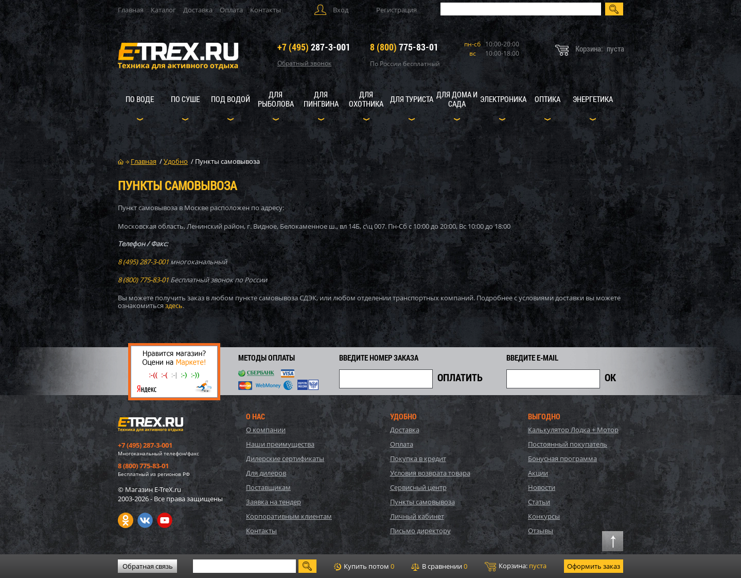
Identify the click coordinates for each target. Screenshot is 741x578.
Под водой (230, 99)
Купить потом (364, 566)
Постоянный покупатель (567, 444)
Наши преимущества (280, 444)
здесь (174, 305)
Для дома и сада (457, 99)
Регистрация (396, 9)
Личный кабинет (417, 516)
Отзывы (540, 530)
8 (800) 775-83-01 (143, 279)
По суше (185, 99)
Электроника (503, 99)
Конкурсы (544, 516)
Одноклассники (125, 520)
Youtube (164, 520)
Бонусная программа (562, 458)
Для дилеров (266, 473)
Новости (541, 487)
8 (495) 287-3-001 (143, 261)
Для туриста (411, 99)
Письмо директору (420, 530)
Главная (131, 9)
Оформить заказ (593, 566)
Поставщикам (268, 487)
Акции (538, 473)
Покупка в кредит (418, 458)
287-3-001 (313, 47)
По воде (140, 99)
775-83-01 (404, 47)
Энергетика (593, 99)
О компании (266, 429)
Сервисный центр (418, 487)
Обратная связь (147, 566)
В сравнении (439, 566)
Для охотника (366, 99)
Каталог (163, 9)
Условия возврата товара (430, 473)
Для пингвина (321, 99)
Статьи (539, 501)
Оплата (231, 9)
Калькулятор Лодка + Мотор (573, 429)
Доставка (198, 9)
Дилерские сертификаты (285, 458)
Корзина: (515, 566)
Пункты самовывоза (422, 501)
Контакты (265, 9)
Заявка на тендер (273, 501)
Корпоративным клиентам (289, 516)
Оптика (547, 99)
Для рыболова (276, 99)
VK (145, 520)
